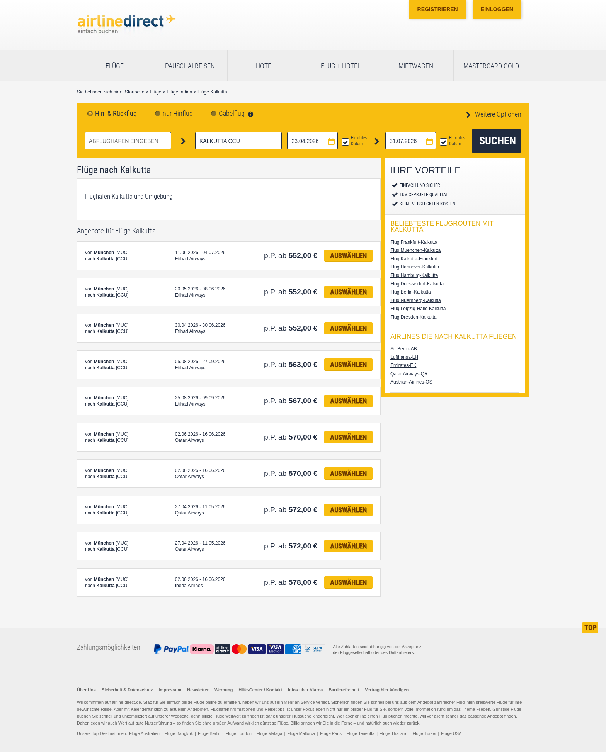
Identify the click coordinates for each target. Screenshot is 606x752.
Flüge (115, 66)
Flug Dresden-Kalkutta (413, 317)
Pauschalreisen (190, 66)
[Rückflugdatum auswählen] (410, 140)
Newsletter (198, 689)
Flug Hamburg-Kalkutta (414, 275)
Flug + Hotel (341, 66)
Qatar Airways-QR (409, 374)
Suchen (497, 140)
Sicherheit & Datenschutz (127, 689)
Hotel (265, 66)
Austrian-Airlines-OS (411, 382)
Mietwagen (415, 66)
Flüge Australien (144, 733)
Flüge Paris (331, 733)
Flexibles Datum (359, 140)
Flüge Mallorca (301, 733)
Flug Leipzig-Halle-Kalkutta (418, 308)
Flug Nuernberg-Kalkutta (415, 300)
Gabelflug (232, 113)
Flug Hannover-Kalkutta (414, 267)
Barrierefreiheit (344, 689)
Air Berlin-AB (403, 348)
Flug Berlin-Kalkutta (410, 292)
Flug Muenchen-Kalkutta (415, 250)
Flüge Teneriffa (360, 733)
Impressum (170, 689)
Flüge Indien (179, 92)
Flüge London (239, 733)
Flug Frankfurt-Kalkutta (413, 242)
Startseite (135, 92)
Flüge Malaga (270, 733)
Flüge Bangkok (179, 733)
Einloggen (497, 9)
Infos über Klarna (305, 689)
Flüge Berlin (209, 733)
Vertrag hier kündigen (387, 689)
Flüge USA (451, 733)
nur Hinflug (178, 113)
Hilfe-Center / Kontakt (260, 689)
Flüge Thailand (394, 733)
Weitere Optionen (497, 114)
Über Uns (86, 689)
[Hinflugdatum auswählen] (312, 140)
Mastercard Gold (491, 66)
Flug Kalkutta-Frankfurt (413, 258)
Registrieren (437, 9)
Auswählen (348, 255)
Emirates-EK (403, 365)
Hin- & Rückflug (116, 113)
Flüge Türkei (424, 733)
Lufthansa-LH (404, 357)
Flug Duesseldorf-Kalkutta (417, 284)
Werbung (223, 689)
